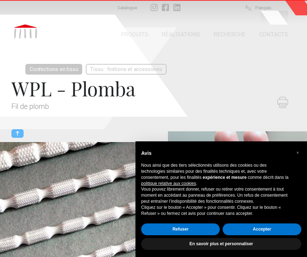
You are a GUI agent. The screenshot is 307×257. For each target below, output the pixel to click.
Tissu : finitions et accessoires (126, 69)
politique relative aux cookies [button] (168, 183)
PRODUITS (134, 34)
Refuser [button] (181, 229)
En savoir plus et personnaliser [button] (221, 243)
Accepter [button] (262, 229)
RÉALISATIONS (181, 34)
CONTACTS (273, 34)
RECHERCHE (230, 34)
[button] (297, 152)
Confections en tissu (54, 69)
